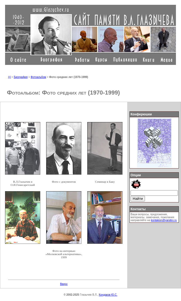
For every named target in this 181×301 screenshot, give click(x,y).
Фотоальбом (38, 77)
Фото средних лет (64, 92)
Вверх (64, 284)
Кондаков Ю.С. (108, 294)
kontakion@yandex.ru (164, 220)
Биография (21, 77)
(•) (9, 77)
